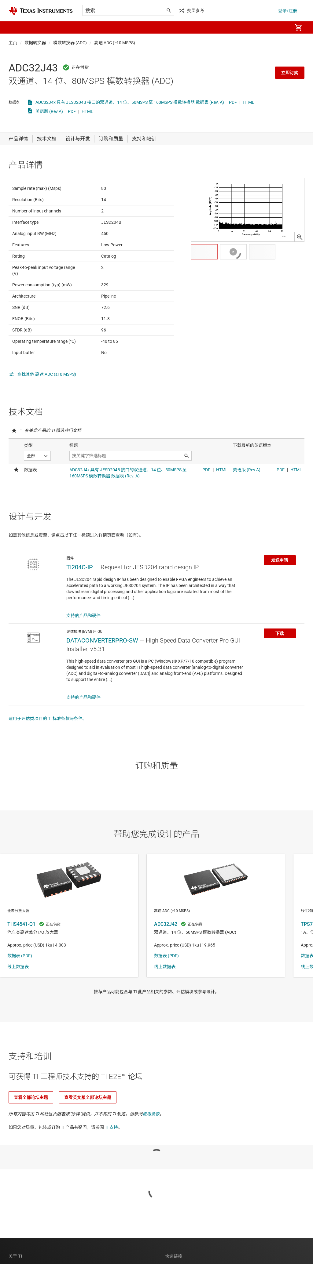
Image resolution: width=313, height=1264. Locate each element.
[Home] (41, 11)
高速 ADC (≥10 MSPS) (114, 42)
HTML (248, 102)
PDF (233, 102)
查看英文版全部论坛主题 (87, 1127)
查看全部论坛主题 (31, 1127)
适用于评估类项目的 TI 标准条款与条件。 (48, 748)
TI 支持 (111, 1157)
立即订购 (289, 72)
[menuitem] (281, 27)
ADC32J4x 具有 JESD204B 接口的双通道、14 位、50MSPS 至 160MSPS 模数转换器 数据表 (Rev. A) (129, 102)
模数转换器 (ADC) (70, 42)
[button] (14, 27)
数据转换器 (35, 42)
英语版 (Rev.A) (49, 111)
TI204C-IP (79, 597)
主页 (13, 42)
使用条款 (151, 1143)
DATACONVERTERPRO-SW (102, 670)
